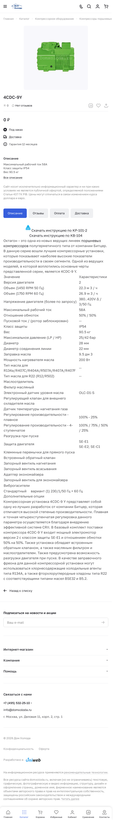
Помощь (9, 671)
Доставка (82, 213)
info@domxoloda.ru (17, 710)
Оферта (44, 748)
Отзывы (38, 213)
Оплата (59, 213)
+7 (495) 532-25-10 (16, 703)
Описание (15, 213)
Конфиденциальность (18, 748)
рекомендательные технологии (85, 772)
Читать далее (70, 799)
